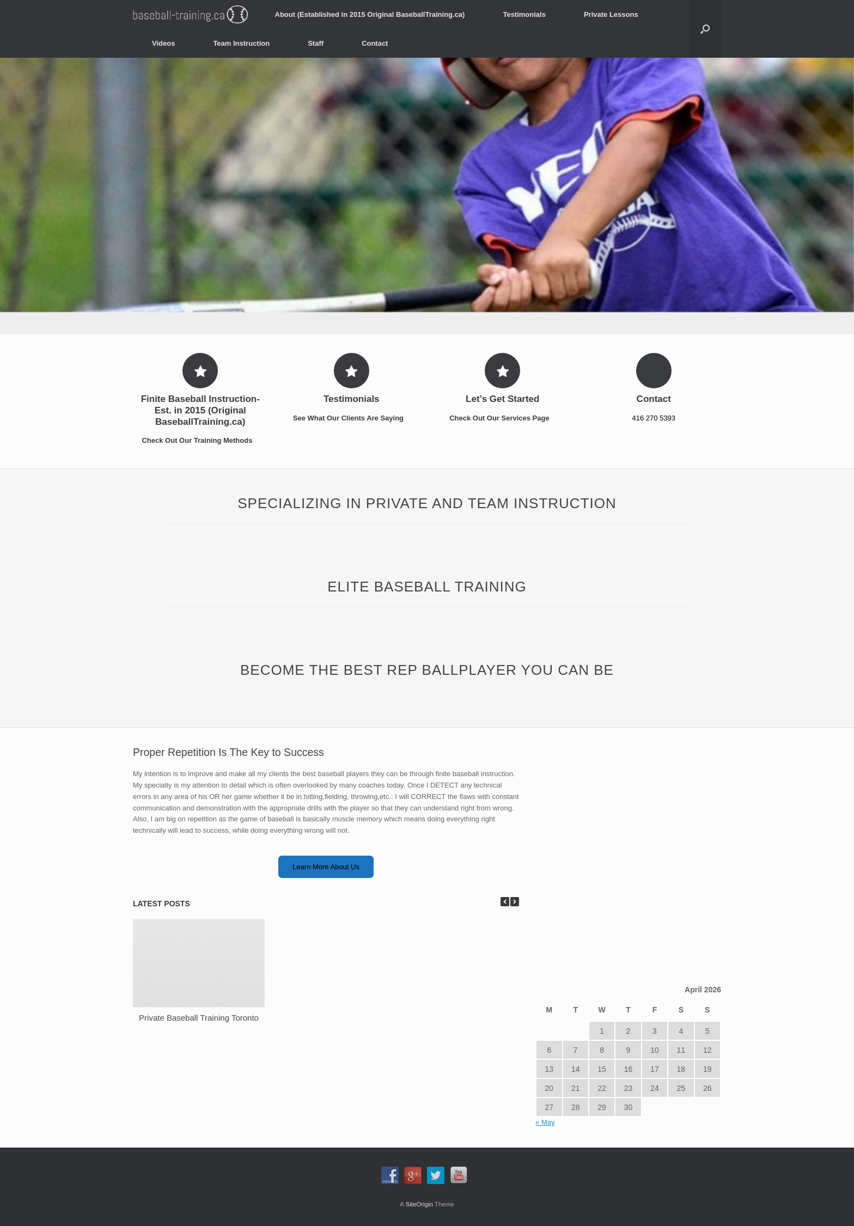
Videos (163, 43)
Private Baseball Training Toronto (199, 1017)
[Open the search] (705, 29)
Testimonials (524, 14)
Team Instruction (241, 43)
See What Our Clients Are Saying (351, 418)
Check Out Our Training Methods (200, 440)
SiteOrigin (419, 1204)
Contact (375, 43)
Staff (316, 43)
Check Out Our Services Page (502, 418)
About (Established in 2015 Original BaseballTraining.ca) (370, 14)
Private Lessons (611, 14)
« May (544, 1122)
